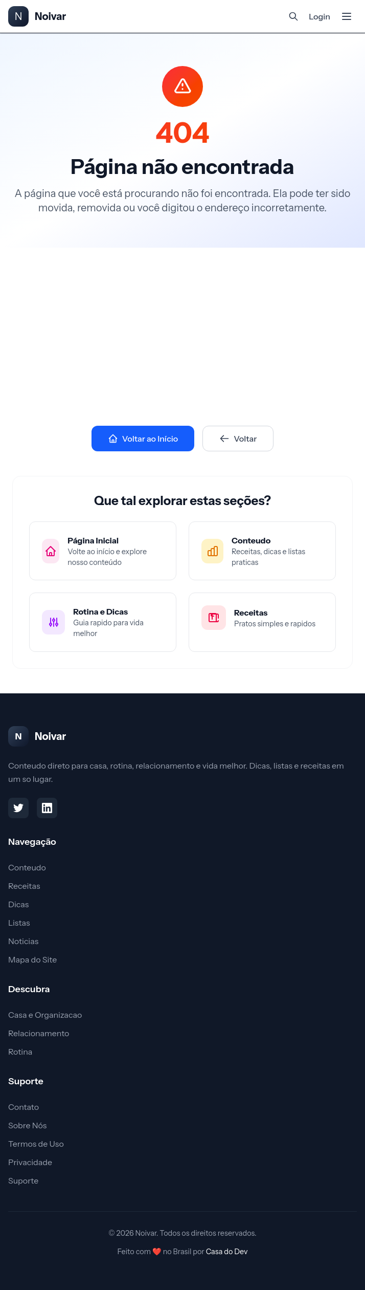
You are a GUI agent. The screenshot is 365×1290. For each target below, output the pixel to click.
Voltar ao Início (143, 438)
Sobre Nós (27, 1125)
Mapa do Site (32, 959)
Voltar (238, 438)
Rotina (20, 1051)
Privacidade (30, 1162)
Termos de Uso (36, 1144)
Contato (23, 1107)
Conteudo (27, 867)
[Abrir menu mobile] (346, 16)
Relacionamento (38, 1033)
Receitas (24, 886)
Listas (19, 922)
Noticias (23, 941)
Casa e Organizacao (45, 1015)
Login (319, 16)
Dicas (18, 904)
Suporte (23, 1180)
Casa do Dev (227, 1251)
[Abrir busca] (293, 16)
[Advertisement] (182, 324)
